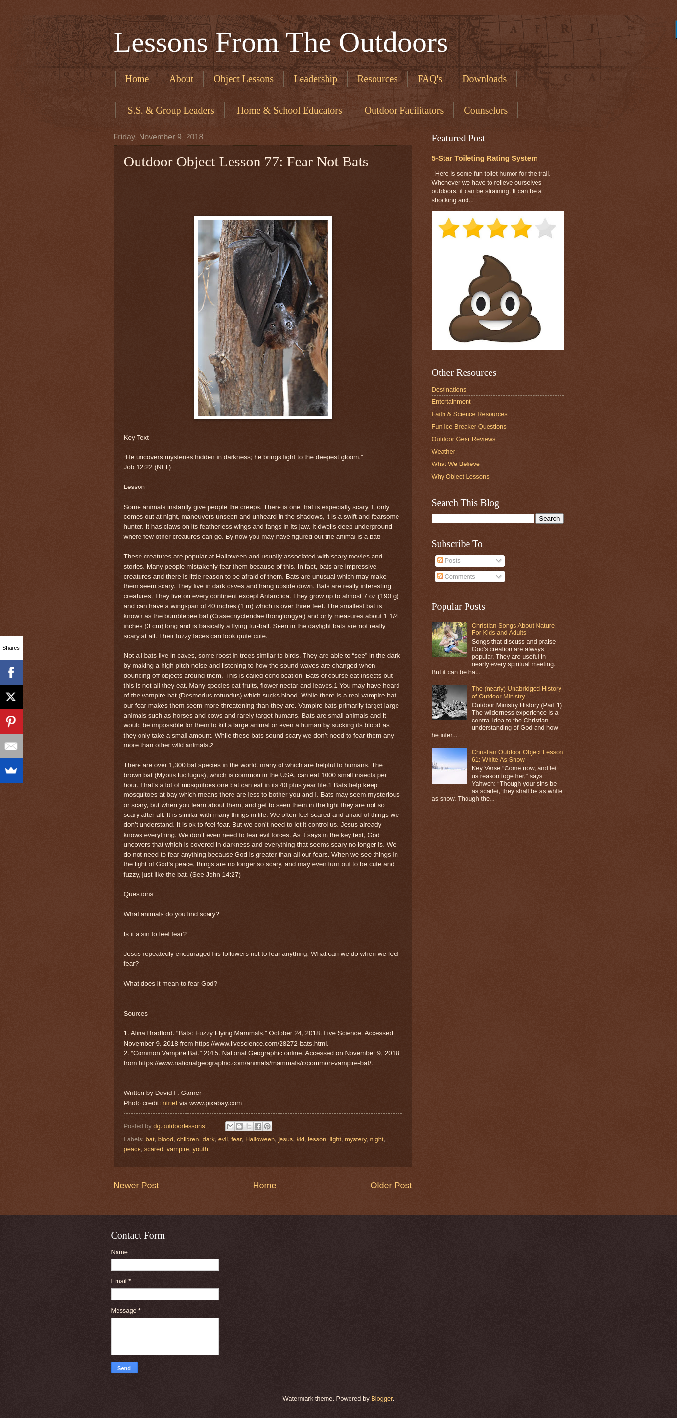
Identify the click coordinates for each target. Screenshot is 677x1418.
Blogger (382, 1398)
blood (166, 1139)
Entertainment (451, 401)
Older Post (391, 1185)
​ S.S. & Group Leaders (169, 110)
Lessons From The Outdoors (281, 42)
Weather (443, 451)
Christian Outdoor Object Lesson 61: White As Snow (517, 755)
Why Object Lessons (461, 476)
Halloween (260, 1139)
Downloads (484, 78)
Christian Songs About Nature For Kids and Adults (513, 629)
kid (300, 1139)
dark (209, 1139)
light (335, 1139)
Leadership (315, 78)
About (181, 78)
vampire (178, 1149)
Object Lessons (243, 78)
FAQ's (430, 78)
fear (236, 1139)
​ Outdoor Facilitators (403, 110)
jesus (285, 1139)
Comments (456, 576)
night (376, 1139)
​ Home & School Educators (288, 110)
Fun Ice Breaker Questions (469, 426)
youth (201, 1149)
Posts (449, 560)
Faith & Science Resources (470, 414)
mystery (355, 1139)
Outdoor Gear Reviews (464, 438)
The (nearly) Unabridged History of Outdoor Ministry (516, 692)
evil (223, 1139)
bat (150, 1139)
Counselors (486, 110)
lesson (317, 1139)
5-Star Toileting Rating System (485, 158)
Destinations (449, 389)
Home (137, 78)
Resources (377, 78)
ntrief (170, 1103)
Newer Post (136, 1185)
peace (132, 1149)
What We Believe (456, 463)
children (188, 1139)
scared (153, 1149)
